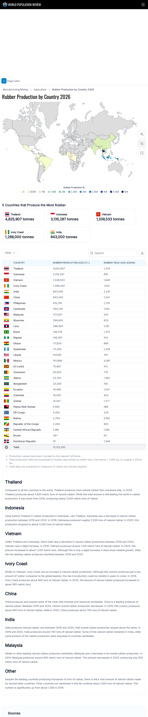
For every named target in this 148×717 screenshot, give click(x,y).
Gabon (17, 377)
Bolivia (17, 418)
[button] (143, 4)
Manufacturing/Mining (16, 89)
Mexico (17, 360)
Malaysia (18, 314)
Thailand (15, 214)
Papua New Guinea (24, 406)
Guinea (17, 400)
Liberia (17, 354)
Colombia (18, 395)
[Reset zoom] (142, 153)
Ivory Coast (17, 232)
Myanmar (18, 320)
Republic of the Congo (26, 423)
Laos (16, 326)
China (16, 297)
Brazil (16, 331)
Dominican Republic (24, 441)
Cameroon (19, 372)
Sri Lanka (18, 366)
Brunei (17, 435)
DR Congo (19, 412)
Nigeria (17, 337)
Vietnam (106, 214)
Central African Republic (27, 429)
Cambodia (19, 308)
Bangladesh (20, 383)
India (59, 232)
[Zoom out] (142, 144)
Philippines (19, 303)
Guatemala (19, 349)
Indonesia (61, 214)
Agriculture (40, 89)
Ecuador (18, 389)
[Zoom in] (142, 134)
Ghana (17, 343)
